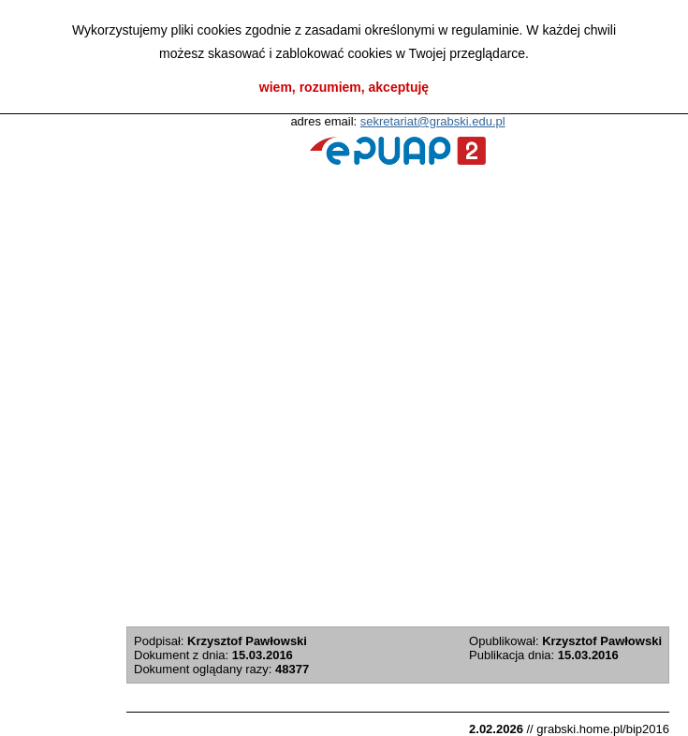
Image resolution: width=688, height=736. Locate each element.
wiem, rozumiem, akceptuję (344, 87)
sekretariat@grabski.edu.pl (432, 121)
